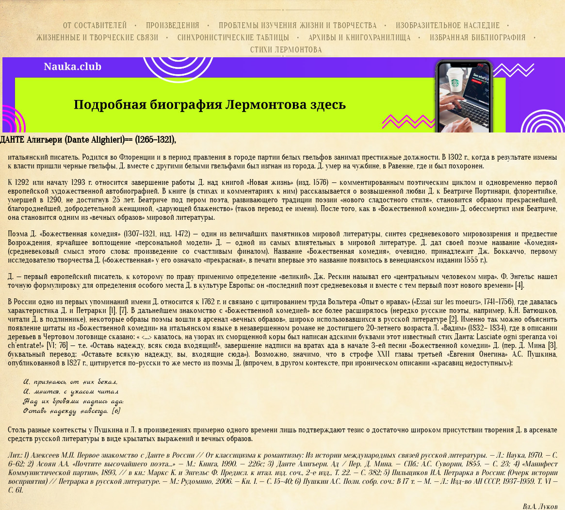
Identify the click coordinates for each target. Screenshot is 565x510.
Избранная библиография (478, 37)
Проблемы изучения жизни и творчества (298, 25)
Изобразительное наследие (448, 25)
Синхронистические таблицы (234, 37)
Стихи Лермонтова (286, 50)
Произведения (173, 25)
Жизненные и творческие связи (97, 37)
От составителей (95, 25)
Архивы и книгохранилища (359, 37)
